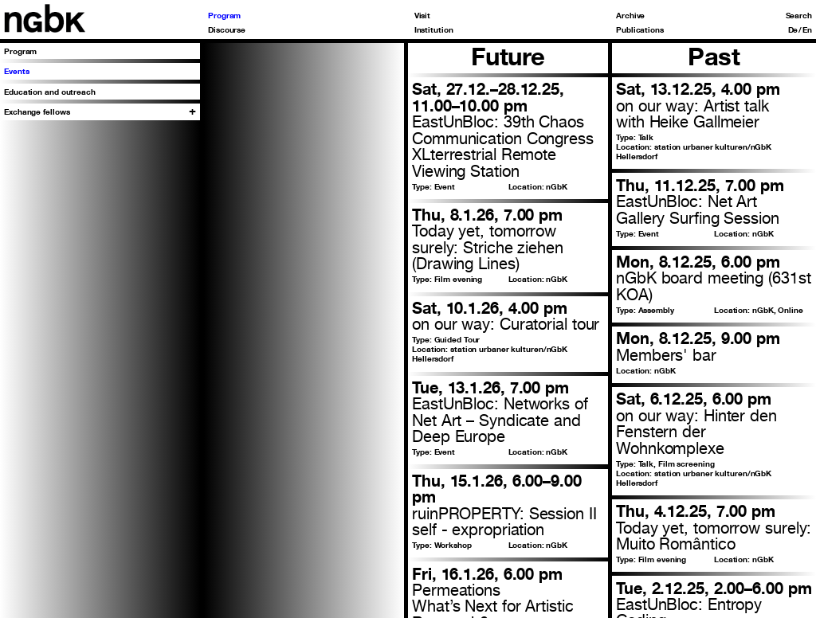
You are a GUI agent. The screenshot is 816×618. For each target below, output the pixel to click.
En (807, 29)
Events (16, 71)
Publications (640, 29)
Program (224, 15)
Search (799, 15)
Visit (422, 15)
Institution (433, 29)
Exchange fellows (36, 111)
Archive (630, 15)
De (793, 29)
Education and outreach (50, 91)
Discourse (226, 29)
